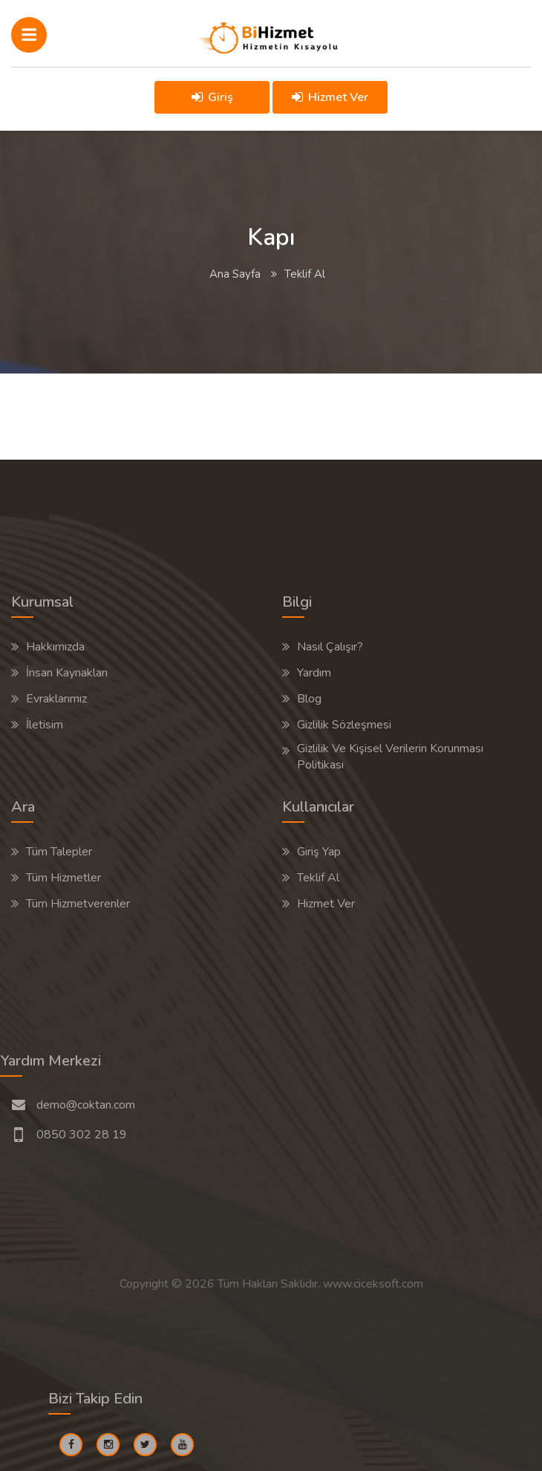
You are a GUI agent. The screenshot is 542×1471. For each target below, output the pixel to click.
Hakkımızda (55, 647)
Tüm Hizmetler (63, 878)
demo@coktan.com (85, 1105)
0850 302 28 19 (81, 1134)
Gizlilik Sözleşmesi (344, 725)
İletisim (44, 725)
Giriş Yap (319, 852)
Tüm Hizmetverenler (78, 904)
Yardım (314, 673)
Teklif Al (318, 878)
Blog (309, 699)
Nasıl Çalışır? (330, 647)
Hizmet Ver (330, 97)
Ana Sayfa (235, 274)
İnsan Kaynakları (67, 673)
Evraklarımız (56, 699)
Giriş (212, 97)
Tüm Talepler (59, 852)
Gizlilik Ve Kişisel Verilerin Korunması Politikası (390, 756)
